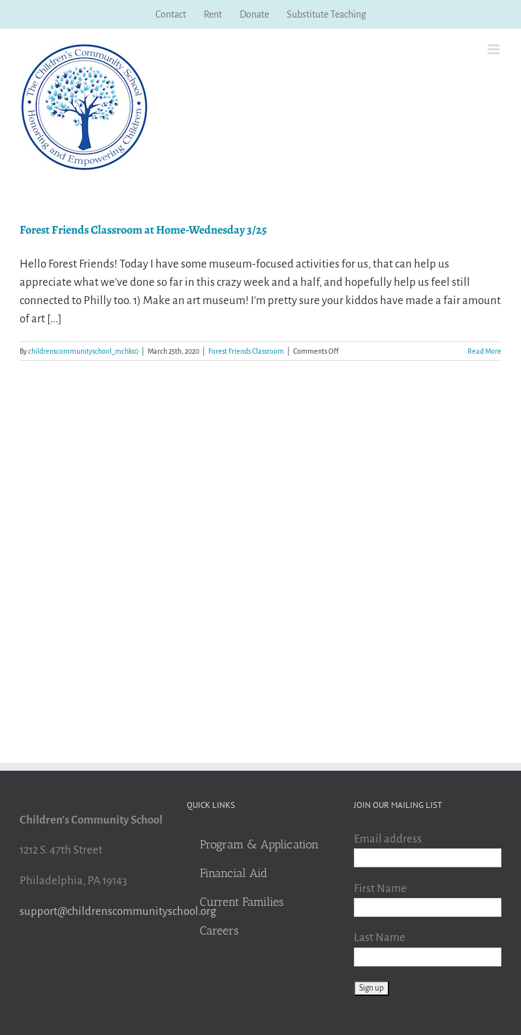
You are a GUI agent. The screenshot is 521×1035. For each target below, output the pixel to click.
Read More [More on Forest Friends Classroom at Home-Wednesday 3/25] (484, 351)
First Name (380, 888)
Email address (388, 839)
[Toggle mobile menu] (494, 49)
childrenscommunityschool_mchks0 (83, 351)
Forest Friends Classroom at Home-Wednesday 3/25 (143, 230)
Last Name (379, 937)
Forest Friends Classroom (246, 351)
